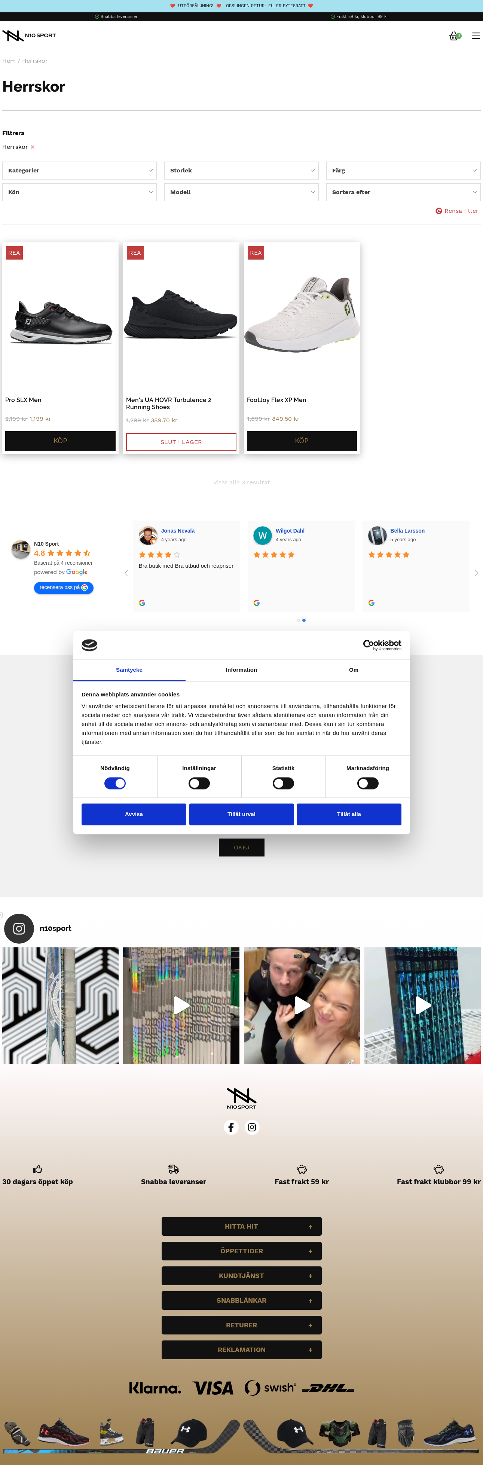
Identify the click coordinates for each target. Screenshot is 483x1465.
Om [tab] (353, 670)
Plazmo (400, 531)
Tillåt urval (241, 814)
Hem (9, 60)
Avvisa (134, 814)
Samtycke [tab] (129, 670)
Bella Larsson (293, 531)
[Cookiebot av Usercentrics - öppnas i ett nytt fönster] (368, 645)
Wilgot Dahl (175, 531)
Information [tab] (241, 670)
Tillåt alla (349, 814)
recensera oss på (64, 587)
